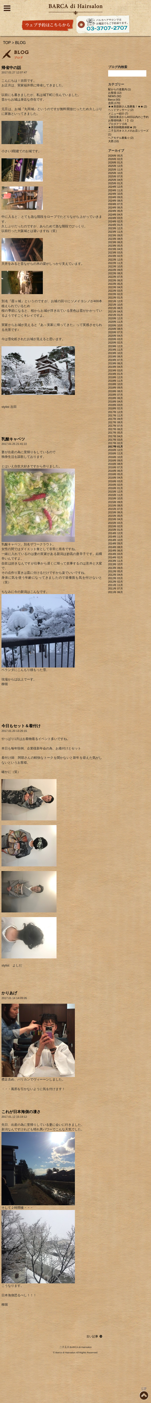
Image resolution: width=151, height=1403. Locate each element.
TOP (7, 43)
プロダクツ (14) (117, 123)
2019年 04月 (115, 366)
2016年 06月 (115, 470)
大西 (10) (113, 141)
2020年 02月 (115, 342)
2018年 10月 (115, 384)
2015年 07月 (115, 508)
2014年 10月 (115, 540)
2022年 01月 (115, 297)
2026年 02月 (115, 159)
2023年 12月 (115, 228)
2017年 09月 (115, 418)
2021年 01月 (115, 314)
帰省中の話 (11, 68)
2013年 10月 (115, 564)
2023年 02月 (115, 255)
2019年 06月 (115, 363)
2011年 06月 (115, 592)
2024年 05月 (115, 210)
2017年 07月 (115, 425)
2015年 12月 (115, 491)
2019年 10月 (115, 353)
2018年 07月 (115, 394)
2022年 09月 (115, 269)
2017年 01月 (115, 446)
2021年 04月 (115, 311)
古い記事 (94, 1336)
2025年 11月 (115, 169)
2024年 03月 (115, 218)
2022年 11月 (115, 263)
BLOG (20, 43)
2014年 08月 (115, 547)
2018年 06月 (115, 398)
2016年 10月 (115, 457)
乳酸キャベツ (13, 439)
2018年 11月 (115, 380)
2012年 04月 (115, 574)
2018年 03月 (115, 404)
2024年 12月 (115, 186)
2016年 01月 (115, 488)
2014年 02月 (115, 557)
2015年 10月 (115, 498)
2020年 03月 (115, 339)
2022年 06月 (115, 280)
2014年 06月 (115, 550)
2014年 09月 (115, 543)
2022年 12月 (115, 259)
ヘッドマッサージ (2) (121, 109)
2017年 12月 (115, 412)
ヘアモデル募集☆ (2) (121, 137)
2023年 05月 (115, 245)
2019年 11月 (115, 349)
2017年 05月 (115, 432)
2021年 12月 (115, 301)
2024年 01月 (115, 224)
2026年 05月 (115, 155)
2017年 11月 (115, 415)
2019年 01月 (115, 373)
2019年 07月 (115, 359)
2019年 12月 (115, 346)
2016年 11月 (115, 453)
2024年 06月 (115, 207)
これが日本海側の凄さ (21, 1112)
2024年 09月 (115, 197)
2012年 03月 (115, 578)
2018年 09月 (115, 387)
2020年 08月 (115, 328)
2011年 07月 (115, 588)
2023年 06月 (115, 242)
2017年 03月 (115, 439)
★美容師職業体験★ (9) (122, 127)
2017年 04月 (115, 436)
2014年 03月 (115, 553)
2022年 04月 (115, 287)
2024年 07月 (115, 204)
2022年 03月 (115, 290)
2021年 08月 (115, 308)
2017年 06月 (115, 429)
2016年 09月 (115, 460)
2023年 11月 (115, 231)
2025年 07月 (115, 176)
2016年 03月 (115, 481)
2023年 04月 (115, 249)
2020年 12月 (115, 318)
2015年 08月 (115, 505)
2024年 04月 (115, 214)
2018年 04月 (115, 401)
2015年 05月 (115, 515)
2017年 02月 (115, 443)
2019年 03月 (115, 370)
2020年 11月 (115, 321)
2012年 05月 (115, 571)
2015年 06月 (115, 512)
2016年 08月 (115, 463)
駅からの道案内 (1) (119, 89)
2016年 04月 (115, 477)
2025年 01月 (115, 183)
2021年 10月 (115, 304)
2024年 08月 (115, 200)
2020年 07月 (115, 332)
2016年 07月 (115, 467)
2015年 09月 (115, 502)
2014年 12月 (115, 533)
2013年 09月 (115, 567)
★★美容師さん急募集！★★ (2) (127, 106)
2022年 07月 (115, 276)
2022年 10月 (115, 266)
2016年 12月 (115, 449)
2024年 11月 (115, 190)
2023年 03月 (115, 252)
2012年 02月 (115, 581)
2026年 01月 (115, 162)
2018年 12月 (115, 377)
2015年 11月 (115, 495)
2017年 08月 (115, 422)
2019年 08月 (115, 356)
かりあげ (9, 993)
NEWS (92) (114, 96)
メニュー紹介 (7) (118, 113)
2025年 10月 (115, 173)
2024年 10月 (115, 193)
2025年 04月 (115, 179)
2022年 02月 (115, 294)
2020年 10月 (115, 325)
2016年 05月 (115, 474)
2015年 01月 (115, 529)
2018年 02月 (115, 408)
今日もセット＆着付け (21, 726)
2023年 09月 (115, 235)
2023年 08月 (115, 238)
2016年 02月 (115, 484)
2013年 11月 (115, 560)
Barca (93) (114, 99)
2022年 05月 (115, 283)
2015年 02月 (115, 526)
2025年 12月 (115, 165)
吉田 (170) (114, 103)
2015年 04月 (115, 519)
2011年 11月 (115, 585)
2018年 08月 (115, 391)
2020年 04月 (115, 335)
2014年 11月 (115, 536)
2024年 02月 (115, 221)
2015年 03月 (115, 522)
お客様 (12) (115, 92)
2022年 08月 (115, 273)
